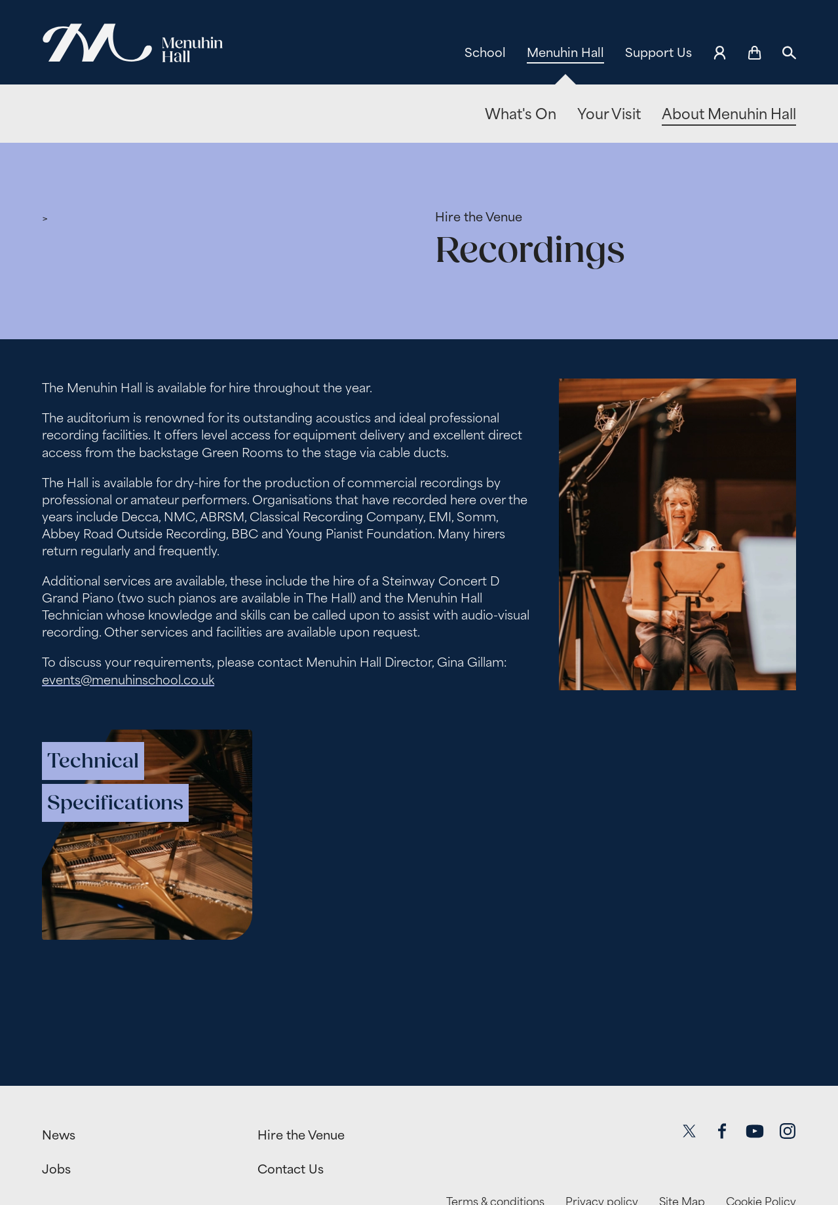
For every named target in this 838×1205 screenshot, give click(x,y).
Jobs (56, 1169)
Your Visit (609, 113)
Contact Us (290, 1169)
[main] (419, 595)
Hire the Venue (478, 217)
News (58, 1135)
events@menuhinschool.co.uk (128, 679)
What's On (520, 113)
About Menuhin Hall (729, 113)
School (485, 52)
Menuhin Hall (565, 52)
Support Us (658, 52)
